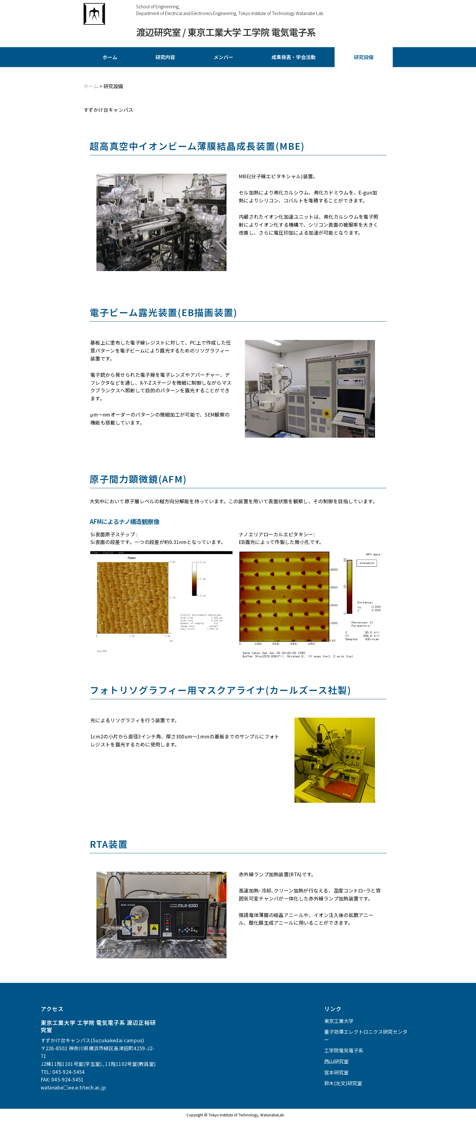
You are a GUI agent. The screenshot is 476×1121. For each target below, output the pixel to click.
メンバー (223, 57)
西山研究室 (336, 1061)
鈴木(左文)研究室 (343, 1083)
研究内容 (165, 57)
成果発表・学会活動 (294, 57)
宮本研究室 (336, 1072)
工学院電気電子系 (343, 1050)
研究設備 (363, 57)
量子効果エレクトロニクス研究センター (365, 1035)
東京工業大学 (339, 1021)
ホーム (110, 57)
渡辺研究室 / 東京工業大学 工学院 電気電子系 (226, 32)
